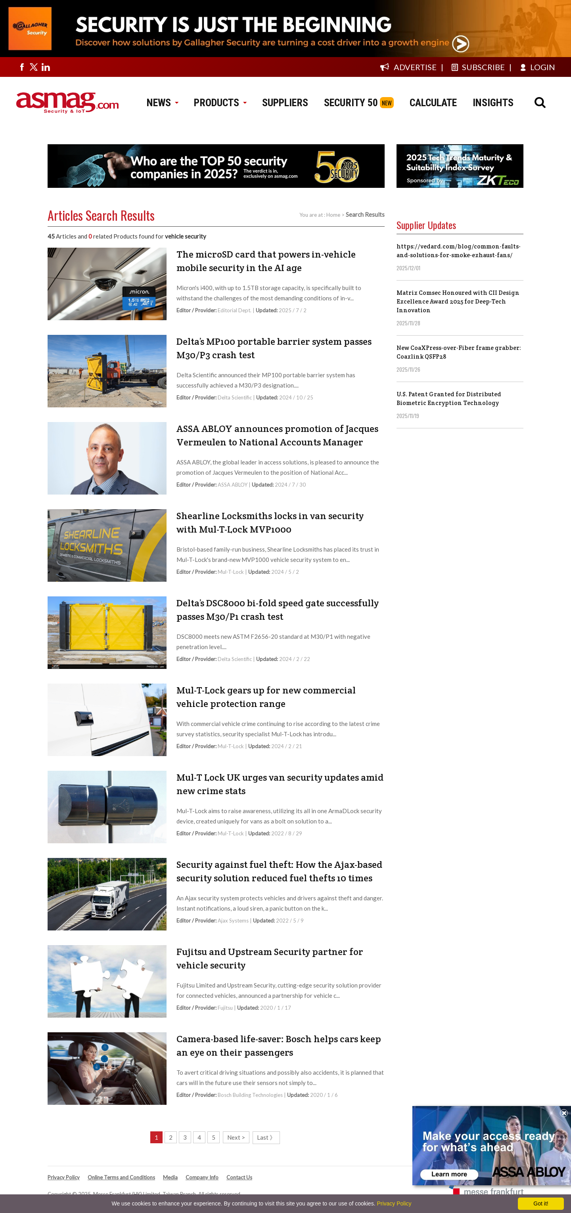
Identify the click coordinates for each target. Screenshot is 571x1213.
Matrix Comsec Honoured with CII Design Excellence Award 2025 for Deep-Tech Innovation (458, 301)
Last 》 (266, 1137)
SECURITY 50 (351, 103)
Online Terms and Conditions (121, 1177)
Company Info (202, 1177)
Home (333, 215)
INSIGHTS (493, 103)
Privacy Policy (64, 1177)
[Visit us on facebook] (21, 67)
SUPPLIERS (285, 103)
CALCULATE (433, 103)
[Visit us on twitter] (34, 67)
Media (170, 1177)
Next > (236, 1137)
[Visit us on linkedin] (45, 67)
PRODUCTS (220, 103)
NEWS (162, 103)
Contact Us (239, 1177)
